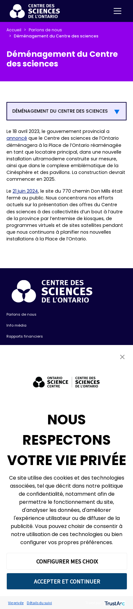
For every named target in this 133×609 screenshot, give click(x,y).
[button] (122, 356)
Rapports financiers (24, 336)
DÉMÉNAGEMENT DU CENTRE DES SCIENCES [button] (60, 111)
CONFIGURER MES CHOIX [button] (67, 561)
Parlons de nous (45, 30)
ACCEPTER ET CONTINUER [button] (67, 581)
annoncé (16, 138)
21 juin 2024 (25, 191)
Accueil (13, 30)
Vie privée (16, 602)
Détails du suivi (39, 602)
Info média (16, 325)
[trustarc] (114, 602)
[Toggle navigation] (117, 11)
